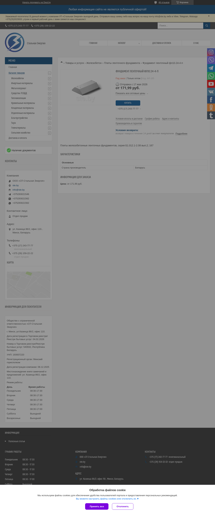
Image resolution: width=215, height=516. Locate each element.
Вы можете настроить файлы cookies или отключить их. (106, 498)
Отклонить (123, 506)
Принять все (97, 506)
